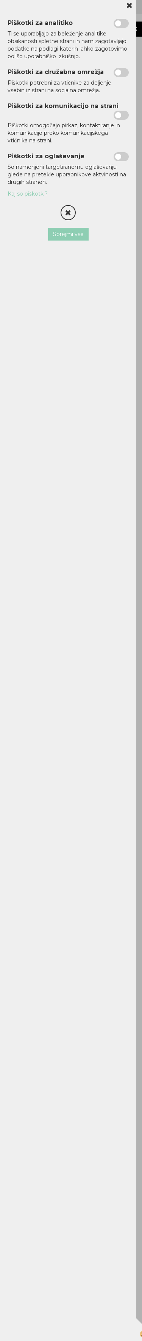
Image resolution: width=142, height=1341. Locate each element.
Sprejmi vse (68, 234)
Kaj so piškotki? (28, 193)
